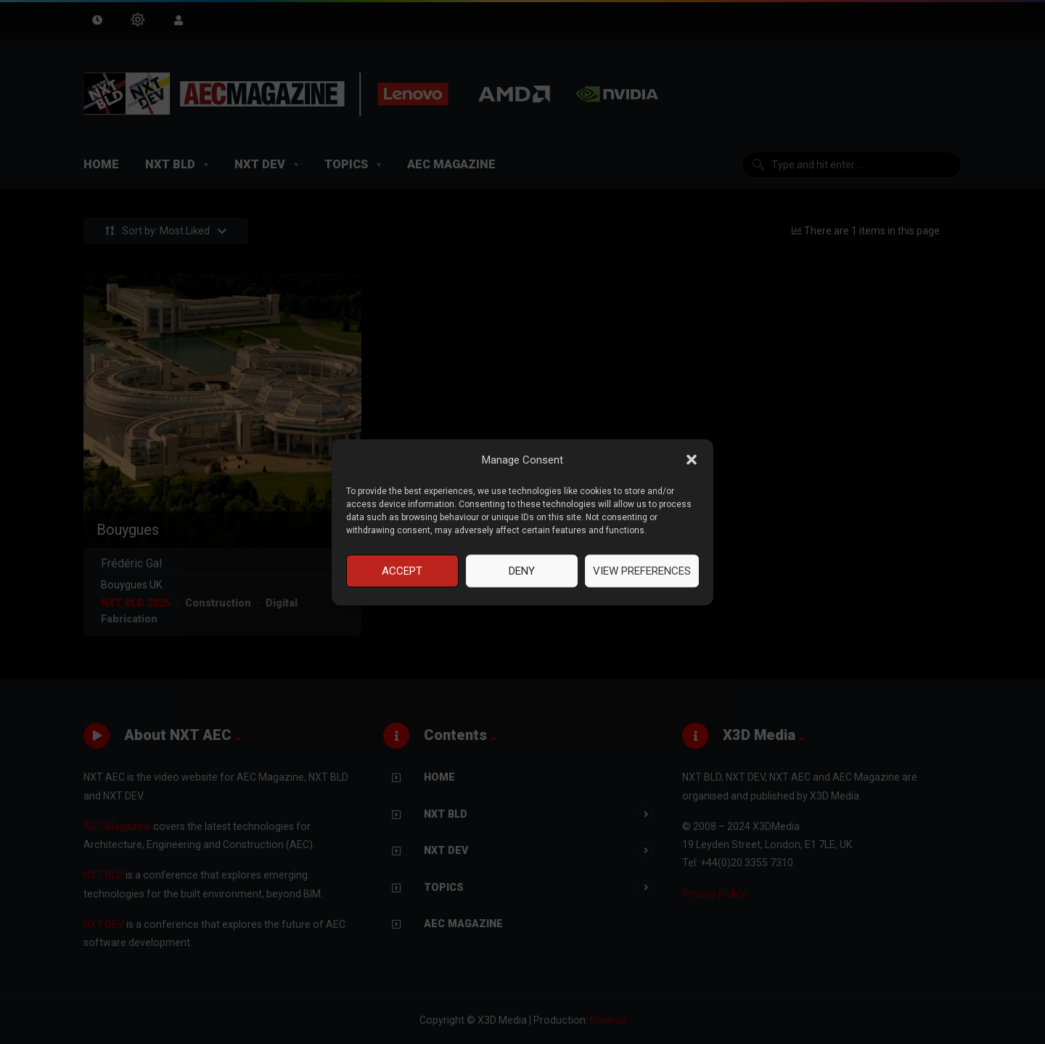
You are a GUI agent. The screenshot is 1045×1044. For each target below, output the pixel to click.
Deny (522, 571)
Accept (402, 571)
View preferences (642, 571)
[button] (691, 460)
